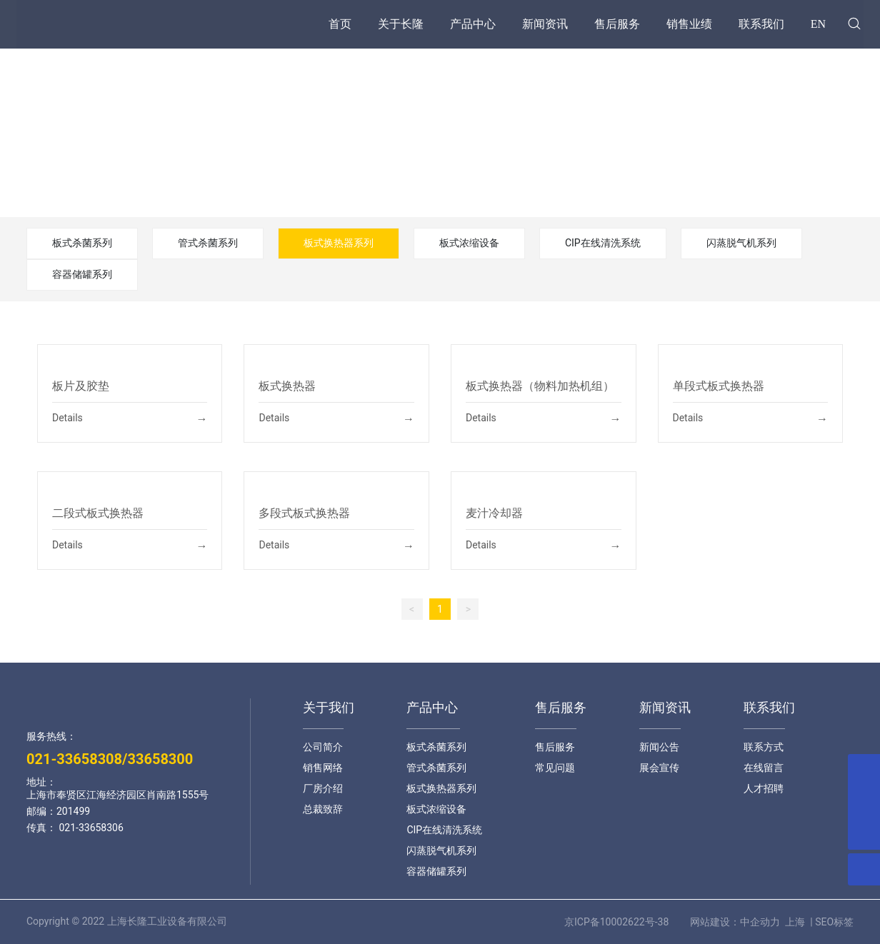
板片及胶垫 (80, 386)
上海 (795, 922)
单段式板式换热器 (718, 386)
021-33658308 (74, 759)
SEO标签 (834, 922)
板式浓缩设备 (469, 242)
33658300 (160, 759)
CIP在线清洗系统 (603, 242)
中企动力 (760, 922)
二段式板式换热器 (98, 513)
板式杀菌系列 (82, 242)
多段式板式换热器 (304, 513)
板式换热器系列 (339, 242)
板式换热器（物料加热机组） (540, 386)
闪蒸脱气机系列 (741, 242)
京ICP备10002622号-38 (616, 922)
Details (67, 417)
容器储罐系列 (82, 274)
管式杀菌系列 (208, 242)
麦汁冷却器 (494, 513)
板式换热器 (287, 386)
